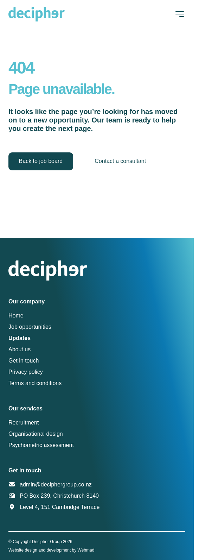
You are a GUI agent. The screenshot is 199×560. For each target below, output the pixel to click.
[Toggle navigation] (179, 14)
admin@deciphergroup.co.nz (56, 484)
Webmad (86, 550)
